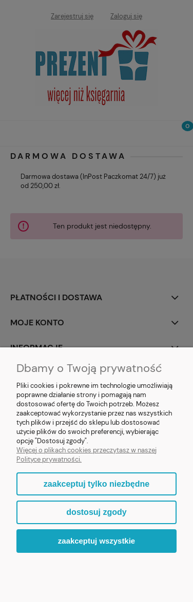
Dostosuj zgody (96, 512)
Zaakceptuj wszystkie (96, 540)
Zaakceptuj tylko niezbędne (96, 484)
